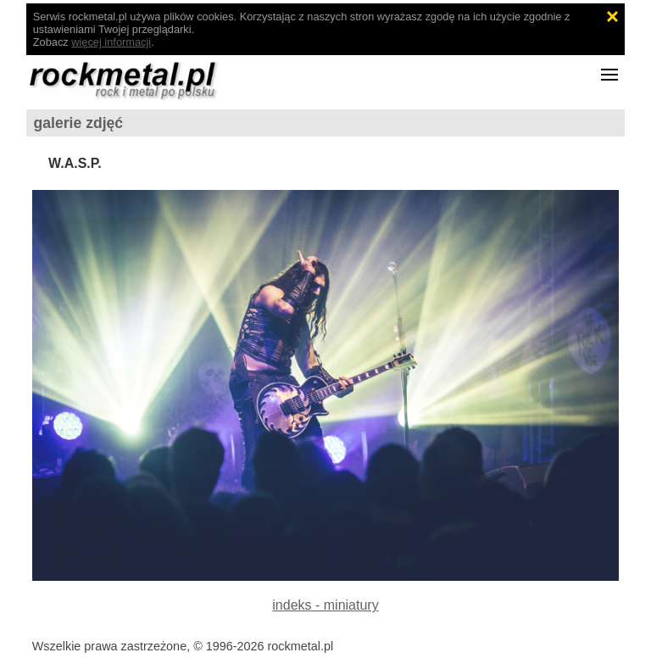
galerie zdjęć (79, 122)
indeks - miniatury (325, 605)
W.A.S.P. (75, 163)
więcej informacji (111, 42)
